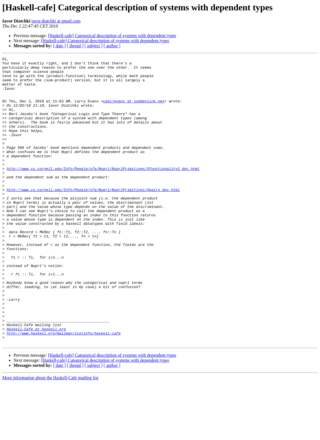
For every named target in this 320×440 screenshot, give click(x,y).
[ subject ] (94, 45)
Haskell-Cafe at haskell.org (36, 383)
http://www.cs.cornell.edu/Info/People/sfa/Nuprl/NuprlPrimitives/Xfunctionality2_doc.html (103, 191)
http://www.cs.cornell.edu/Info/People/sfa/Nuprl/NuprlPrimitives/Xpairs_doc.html (93, 216)
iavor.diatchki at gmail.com (56, 21)
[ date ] (59, 45)
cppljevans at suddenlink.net (133, 110)
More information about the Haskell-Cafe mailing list (50, 435)
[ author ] (112, 45)
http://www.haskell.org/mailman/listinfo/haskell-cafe (64, 388)
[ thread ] (75, 45)
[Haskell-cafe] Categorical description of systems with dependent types (112, 35)
